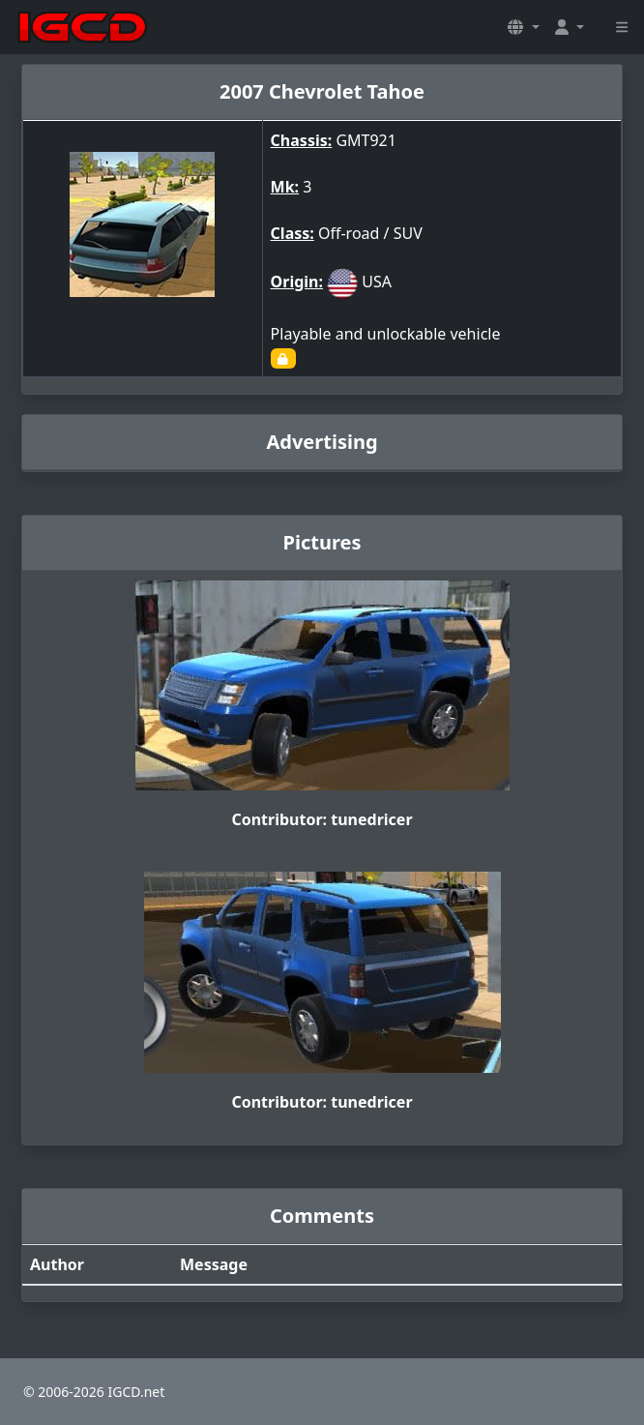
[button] (523, 27)
